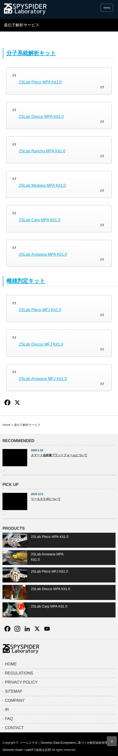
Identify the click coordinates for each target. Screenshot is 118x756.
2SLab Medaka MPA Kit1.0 (42, 185)
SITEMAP (13, 691)
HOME (11, 664)
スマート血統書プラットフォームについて (59, 455)
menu (106, 7)
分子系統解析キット (31, 53)
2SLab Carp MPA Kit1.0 (39, 220)
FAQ (9, 719)
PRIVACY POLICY (21, 682)
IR (7, 710)
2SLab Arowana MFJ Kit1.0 (43, 379)
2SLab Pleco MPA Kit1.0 (40, 82)
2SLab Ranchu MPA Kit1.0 (42, 151)
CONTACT (14, 728)
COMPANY (15, 701)
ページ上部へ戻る (112, 741)
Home (6, 425)
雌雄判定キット (25, 281)
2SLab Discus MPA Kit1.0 (41, 116)
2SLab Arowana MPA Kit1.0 (43, 254)
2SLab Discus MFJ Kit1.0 (41, 344)
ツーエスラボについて (46, 499)
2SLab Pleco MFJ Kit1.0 (40, 310)
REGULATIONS (19, 673)
